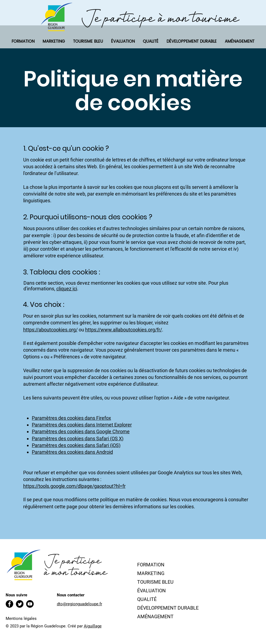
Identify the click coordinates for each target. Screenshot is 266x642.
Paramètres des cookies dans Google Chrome (81, 431)
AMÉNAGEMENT (155, 616)
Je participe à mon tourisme (160, 17)
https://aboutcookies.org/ (50, 329)
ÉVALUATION (151, 590)
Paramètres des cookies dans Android (72, 452)
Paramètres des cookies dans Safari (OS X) (77, 438)
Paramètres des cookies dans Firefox (71, 418)
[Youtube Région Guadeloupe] (30, 604)
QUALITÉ (147, 599)
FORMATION (150, 564)
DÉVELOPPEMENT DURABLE (168, 608)
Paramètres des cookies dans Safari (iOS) (76, 445)
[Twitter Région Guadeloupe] (19, 604)
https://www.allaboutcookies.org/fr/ (123, 329)
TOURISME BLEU (155, 582)
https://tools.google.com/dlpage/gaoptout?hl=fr (74, 486)
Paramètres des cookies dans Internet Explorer (82, 425)
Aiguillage (93, 626)
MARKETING (150, 573)
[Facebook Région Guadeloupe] (9, 604)
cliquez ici (66, 288)
